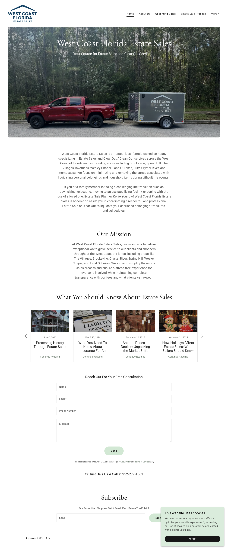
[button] (215, 14)
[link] (22, 13)
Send (114, 450)
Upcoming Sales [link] (165, 13)
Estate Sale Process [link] (193, 13)
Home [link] (130, 13)
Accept (192, 538)
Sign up (160, 518)
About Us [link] (144, 13)
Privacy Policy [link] (125, 462)
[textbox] (114, 387)
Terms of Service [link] (142, 462)
